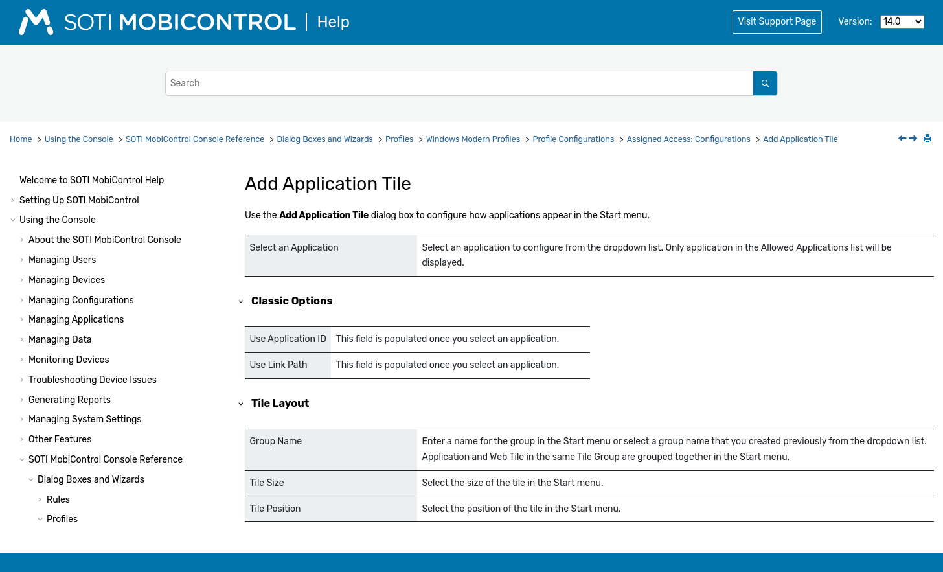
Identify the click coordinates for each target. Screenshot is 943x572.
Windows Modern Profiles (473, 139)
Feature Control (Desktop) (128, 374)
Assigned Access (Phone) (127, 234)
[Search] (765, 83)
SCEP (85, 194)
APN (83, 473)
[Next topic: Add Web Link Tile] (914, 139)
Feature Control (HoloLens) (130, 393)
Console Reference (195, 139)
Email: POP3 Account (118, 453)
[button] (68, 175)
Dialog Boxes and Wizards (325, 139)
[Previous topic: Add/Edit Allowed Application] (903, 139)
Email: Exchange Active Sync (134, 413)
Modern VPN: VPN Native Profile (140, 493)
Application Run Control (124, 214)
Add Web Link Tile (119, 333)
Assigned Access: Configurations (689, 139)
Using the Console (79, 139)
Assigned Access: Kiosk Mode (135, 254)
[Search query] (471, 83)
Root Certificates (109, 174)
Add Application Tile (800, 139)
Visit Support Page (777, 21)
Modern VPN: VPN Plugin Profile (139, 513)
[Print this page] (928, 139)
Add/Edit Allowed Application (144, 293)
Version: (855, 21)
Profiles (399, 139)
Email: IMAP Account (117, 433)
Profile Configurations (573, 139)
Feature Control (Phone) (124, 354)
